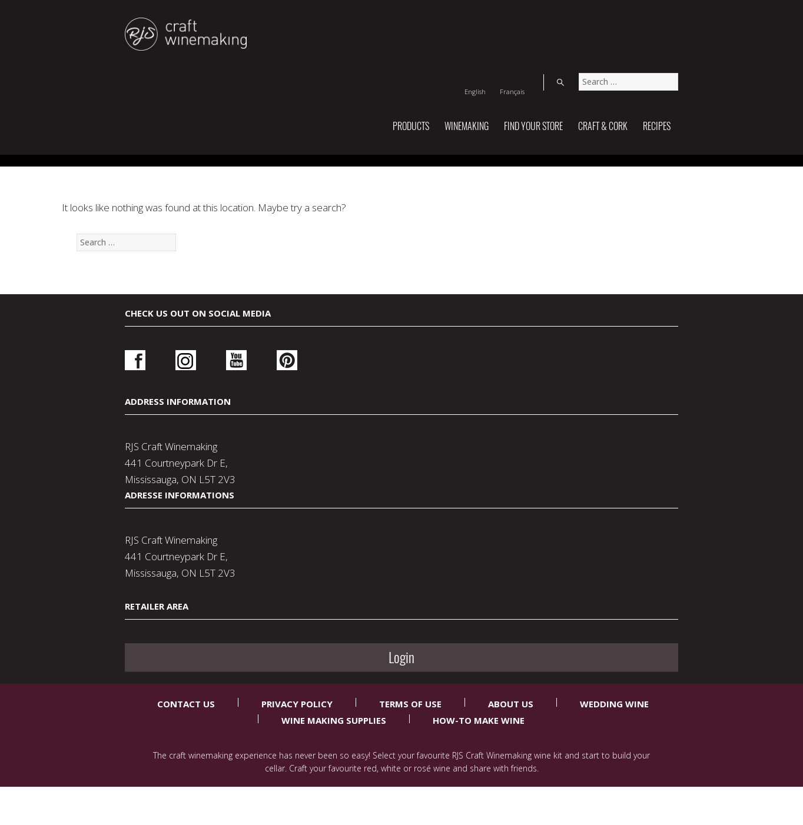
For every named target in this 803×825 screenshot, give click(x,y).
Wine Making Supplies (333, 746)
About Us (510, 730)
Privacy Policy (297, 730)
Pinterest (254, 541)
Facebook (135, 541)
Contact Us (186, 730)
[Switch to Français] (624, 20)
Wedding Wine (614, 730)
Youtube (214, 541)
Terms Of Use (410, 730)
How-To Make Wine (479, 746)
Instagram (175, 541)
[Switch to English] (587, 20)
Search (666, 20)
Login (570, 545)
